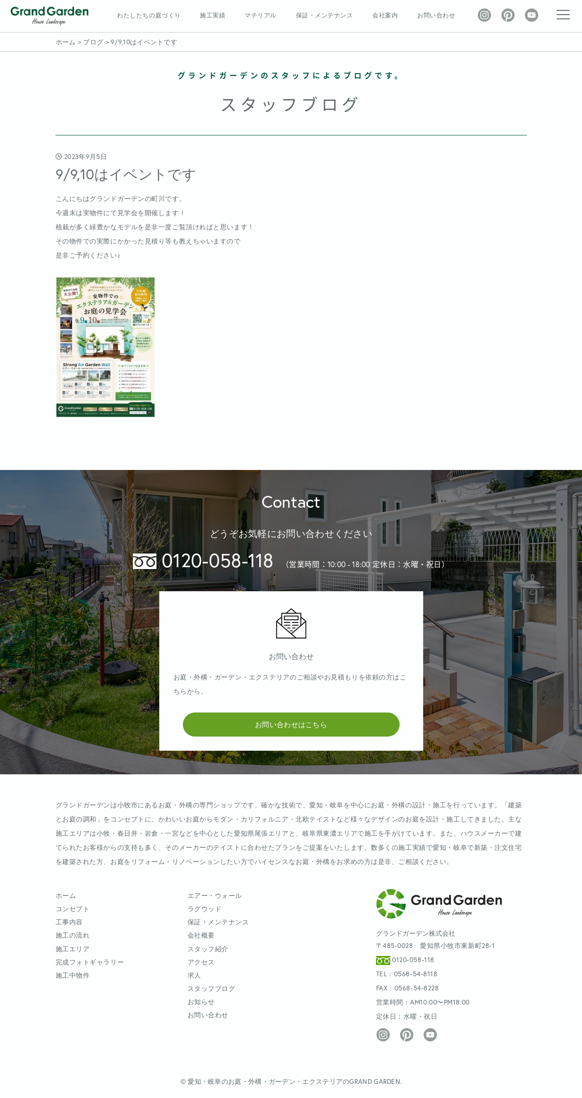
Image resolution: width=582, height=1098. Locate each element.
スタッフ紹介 (208, 948)
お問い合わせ (436, 15)
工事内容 (69, 921)
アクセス (201, 961)
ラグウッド (205, 908)
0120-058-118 (203, 559)
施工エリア (73, 948)
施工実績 (212, 15)
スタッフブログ (212, 988)
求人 (194, 975)
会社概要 (201, 934)
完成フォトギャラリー (90, 961)
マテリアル (261, 15)
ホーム (66, 895)
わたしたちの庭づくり (148, 15)
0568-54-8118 (416, 973)
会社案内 (385, 15)
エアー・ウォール (215, 895)
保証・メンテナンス (324, 15)
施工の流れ (73, 934)
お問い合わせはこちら (291, 724)
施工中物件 (73, 975)
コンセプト (73, 908)
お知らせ (201, 1001)
